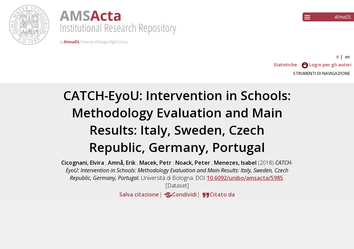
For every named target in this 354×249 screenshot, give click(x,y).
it (337, 57)
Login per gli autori (327, 64)
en (347, 57)
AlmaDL (343, 16)
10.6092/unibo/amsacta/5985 (245, 178)
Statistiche (285, 64)
